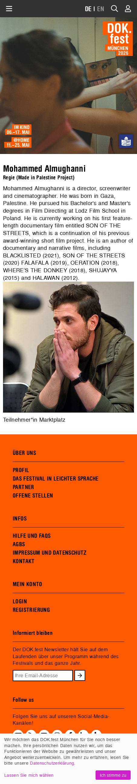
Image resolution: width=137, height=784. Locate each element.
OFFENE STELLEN (33, 496)
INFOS (20, 519)
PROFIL (21, 470)
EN (100, 9)
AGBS (19, 544)
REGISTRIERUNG (31, 610)
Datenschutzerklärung (52, 763)
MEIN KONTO (27, 584)
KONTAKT (24, 561)
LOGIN (20, 602)
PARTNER (23, 487)
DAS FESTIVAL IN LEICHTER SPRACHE (55, 479)
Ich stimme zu (113, 775)
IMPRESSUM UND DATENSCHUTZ (50, 553)
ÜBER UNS (24, 453)
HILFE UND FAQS (32, 536)
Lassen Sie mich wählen (29, 775)
